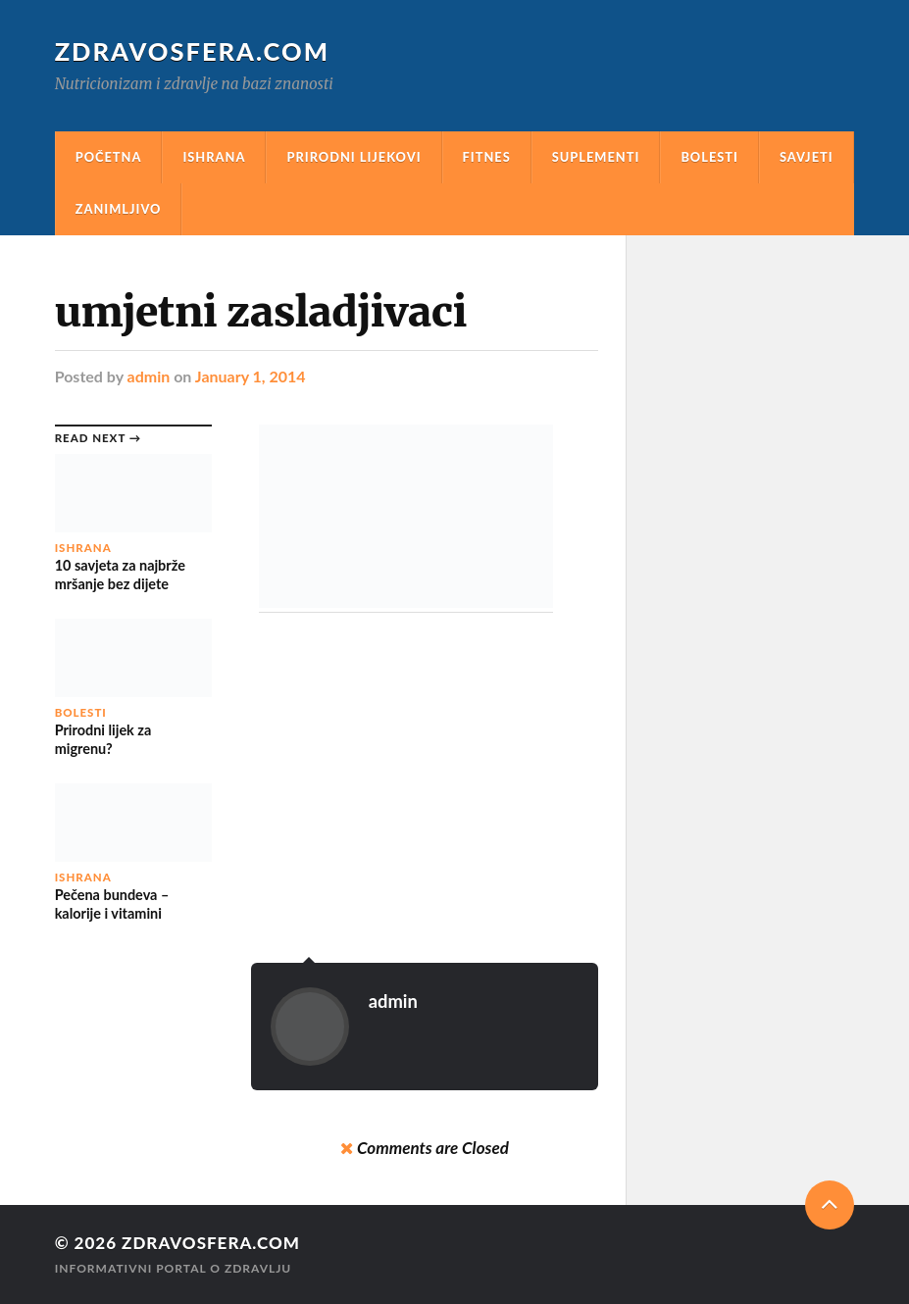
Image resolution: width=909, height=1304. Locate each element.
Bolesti (709, 157)
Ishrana (213, 157)
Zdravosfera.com (192, 51)
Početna (109, 157)
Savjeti (806, 157)
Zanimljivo (119, 209)
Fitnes (487, 157)
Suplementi (596, 157)
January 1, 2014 (250, 376)
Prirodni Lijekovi (353, 157)
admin (149, 376)
